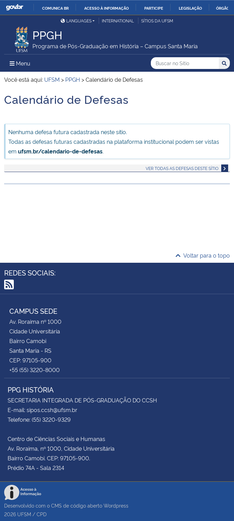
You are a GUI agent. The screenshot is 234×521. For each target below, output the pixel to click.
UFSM (24, 514)
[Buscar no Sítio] (184, 63)
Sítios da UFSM (157, 20)
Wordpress (116, 505)
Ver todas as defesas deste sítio (182, 168)
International (118, 20)
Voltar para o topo (203, 255)
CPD (42, 514)
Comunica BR (55, 8)
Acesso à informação (106, 8)
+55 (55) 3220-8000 (34, 369)
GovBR (14, 7)
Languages (76, 20)
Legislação (190, 8)
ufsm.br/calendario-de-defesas (60, 151)
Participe (153, 8)
